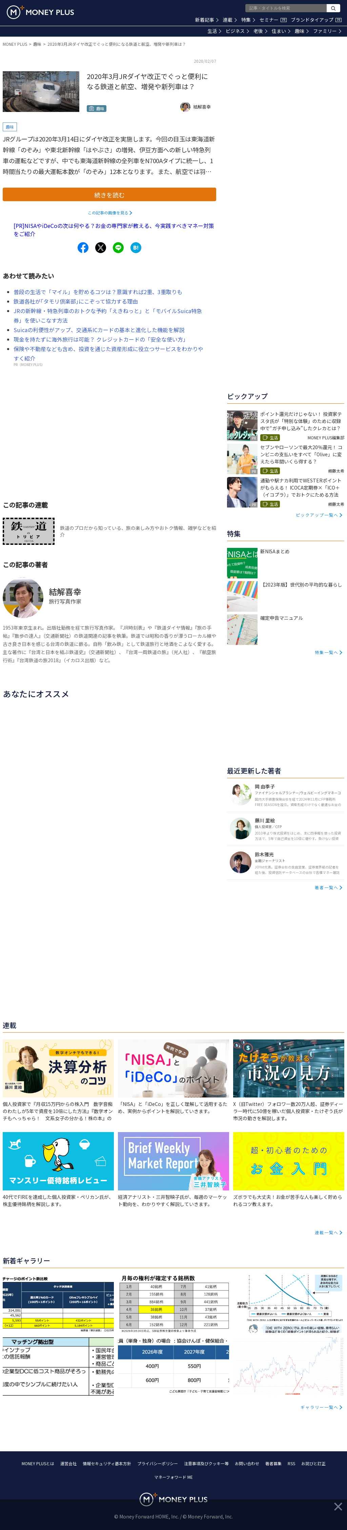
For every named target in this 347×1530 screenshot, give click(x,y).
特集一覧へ (327, 652)
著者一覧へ (327, 887)
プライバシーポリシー (157, 1463)
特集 (248, 19)
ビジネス (237, 30)
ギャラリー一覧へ (320, 1407)
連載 (230, 19)
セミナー (273, 19)
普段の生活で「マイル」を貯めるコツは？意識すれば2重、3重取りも (98, 292)
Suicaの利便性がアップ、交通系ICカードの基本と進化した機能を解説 (99, 330)
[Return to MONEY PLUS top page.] (40, 12)
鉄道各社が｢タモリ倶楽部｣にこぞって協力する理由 (76, 301)
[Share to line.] (118, 247)
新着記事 (207, 19)
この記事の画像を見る (108, 212)
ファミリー (327, 30)
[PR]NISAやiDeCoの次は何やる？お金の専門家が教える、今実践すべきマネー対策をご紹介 (114, 230)
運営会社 (68, 1463)
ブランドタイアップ (316, 19)
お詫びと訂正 (313, 1463)
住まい (281, 30)
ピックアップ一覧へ (317, 515)
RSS (291, 1463)
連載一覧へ (327, 1232)
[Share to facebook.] (83, 247)
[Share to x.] (100, 247)
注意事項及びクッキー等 (206, 1463)
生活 (214, 30)
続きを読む (109, 194)
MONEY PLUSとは (38, 1463)
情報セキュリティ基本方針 (107, 1463)
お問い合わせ (247, 1463)
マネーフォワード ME (173, 1477)
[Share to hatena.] (135, 247)
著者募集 (273, 1463)
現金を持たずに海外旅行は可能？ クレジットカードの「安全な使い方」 (101, 339)
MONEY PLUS (15, 44)
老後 (260, 30)
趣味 (302, 30)
